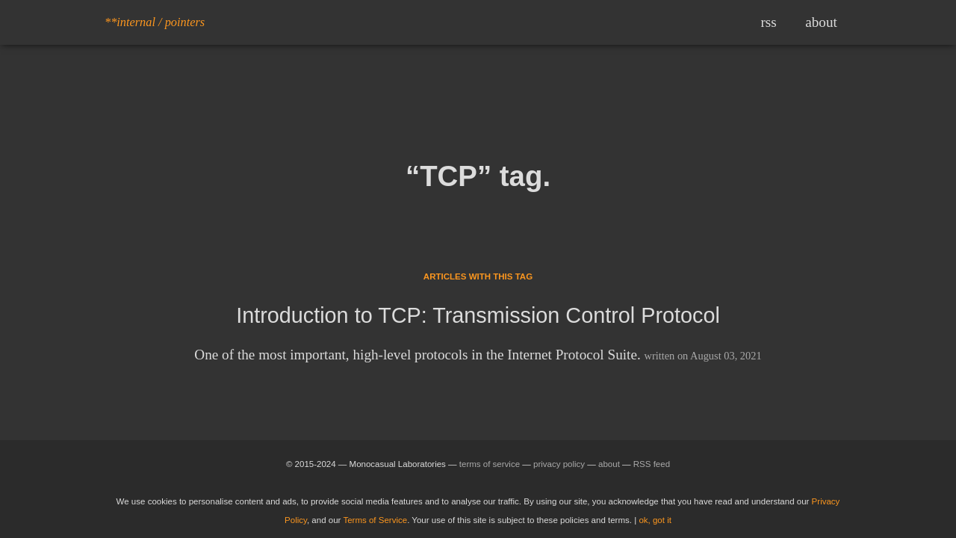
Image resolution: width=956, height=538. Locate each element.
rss (768, 22)
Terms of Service (375, 520)
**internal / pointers (155, 22)
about (821, 22)
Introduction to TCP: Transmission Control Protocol (478, 315)
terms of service (489, 464)
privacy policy (559, 464)
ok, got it (655, 520)
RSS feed (651, 464)
